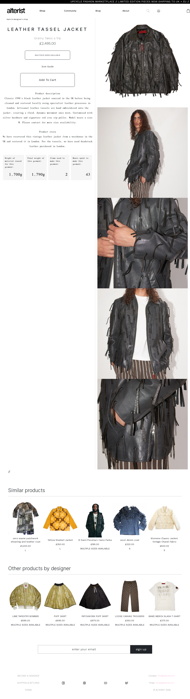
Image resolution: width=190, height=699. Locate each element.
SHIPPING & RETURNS (28, 683)
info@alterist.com (166, 675)
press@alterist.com (165, 683)
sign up (141, 649)
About (125, 10)
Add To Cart (47, 80)
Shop (42, 10)
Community (70, 10)
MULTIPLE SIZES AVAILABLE (47, 55)
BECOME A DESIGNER (28, 675)
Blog (98, 10)
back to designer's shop (17, 19)
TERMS (28, 690)
